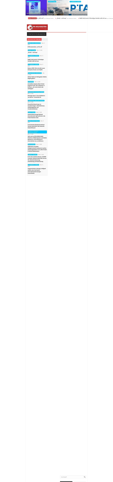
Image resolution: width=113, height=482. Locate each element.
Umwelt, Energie (29, 1)
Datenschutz (8, 472)
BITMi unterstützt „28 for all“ (11, 13)
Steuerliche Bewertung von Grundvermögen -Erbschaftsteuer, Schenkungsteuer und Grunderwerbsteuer (13, 107)
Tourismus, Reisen (89, 433)
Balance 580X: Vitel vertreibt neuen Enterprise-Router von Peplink (76, 11)
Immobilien (8, 81)
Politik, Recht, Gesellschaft (10, 1)
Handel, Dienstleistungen (90, 399)
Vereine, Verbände (89, 444)
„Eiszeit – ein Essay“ (30, 13)
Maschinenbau (9, 144)
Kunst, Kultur (87, 410)
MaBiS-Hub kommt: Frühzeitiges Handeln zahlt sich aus (54, 11)
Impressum (8, 469)
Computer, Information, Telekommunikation (11, 132)
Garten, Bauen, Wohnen (90, 397)
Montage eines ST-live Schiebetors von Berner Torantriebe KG (13, 96)
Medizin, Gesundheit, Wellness (92, 422)
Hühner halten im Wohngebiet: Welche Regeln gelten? (98, 12)
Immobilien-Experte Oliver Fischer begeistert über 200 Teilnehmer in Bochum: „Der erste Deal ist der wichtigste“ (13, 86)
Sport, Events (87, 430)
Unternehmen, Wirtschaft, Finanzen (13, 100)
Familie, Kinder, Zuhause (11, 121)
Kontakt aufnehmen (10, 475)
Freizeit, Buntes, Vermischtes (96, 1)
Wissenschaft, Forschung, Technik (13, 92)
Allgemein (86, 374)
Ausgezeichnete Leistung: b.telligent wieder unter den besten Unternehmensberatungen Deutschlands (14, 171)
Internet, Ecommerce (89, 405)
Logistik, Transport (10, 154)
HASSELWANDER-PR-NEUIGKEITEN (68, 480)
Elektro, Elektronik (89, 385)
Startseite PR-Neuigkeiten (14, 34)
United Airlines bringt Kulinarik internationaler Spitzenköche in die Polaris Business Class (14, 116)
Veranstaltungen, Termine (91, 441)
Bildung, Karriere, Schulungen (92, 380)
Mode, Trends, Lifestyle (90, 424)
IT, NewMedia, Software (52, 1)
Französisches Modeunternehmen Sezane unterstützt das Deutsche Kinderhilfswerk (13, 126)
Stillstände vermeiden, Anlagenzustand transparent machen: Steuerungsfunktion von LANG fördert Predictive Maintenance (14, 149)
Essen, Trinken (9, 112)
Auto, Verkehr (87, 377)
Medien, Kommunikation (90, 419)
